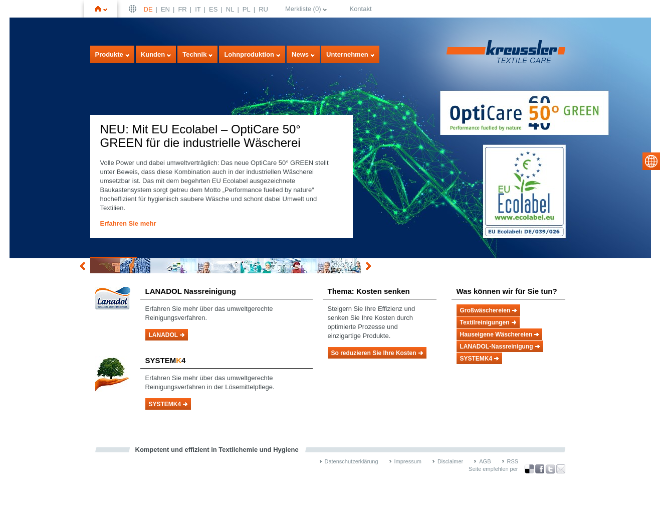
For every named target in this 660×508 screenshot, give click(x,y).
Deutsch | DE (134, 9)
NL (230, 9)
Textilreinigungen (485, 322)
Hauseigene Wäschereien (496, 334)
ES (213, 9)
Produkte (109, 54)
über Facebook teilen (539, 469)
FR (182, 9)
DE (148, 9)
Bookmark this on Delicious (529, 468)
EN (165, 9)
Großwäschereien (485, 310)
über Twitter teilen (550, 469)
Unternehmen (347, 54)
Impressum (407, 461)
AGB (485, 461)
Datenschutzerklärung (351, 461)
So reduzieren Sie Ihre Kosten (373, 353)
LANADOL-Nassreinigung (496, 346)
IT (198, 9)
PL (247, 9)
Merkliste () (303, 9)
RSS (513, 461)
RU (263, 9)
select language (651, 161)
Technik (194, 54)
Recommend (560, 468)
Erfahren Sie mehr (128, 223)
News (300, 54)
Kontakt (360, 9)
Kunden (153, 54)
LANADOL (163, 334)
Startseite (105, 9)
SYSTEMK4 (165, 404)
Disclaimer (450, 461)
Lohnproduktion (249, 54)
